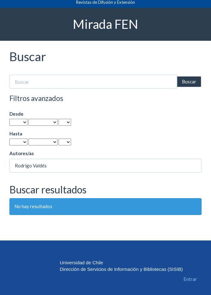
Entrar (190, 279)
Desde (16, 114)
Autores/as (21, 153)
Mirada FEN (105, 23)
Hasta (15, 133)
